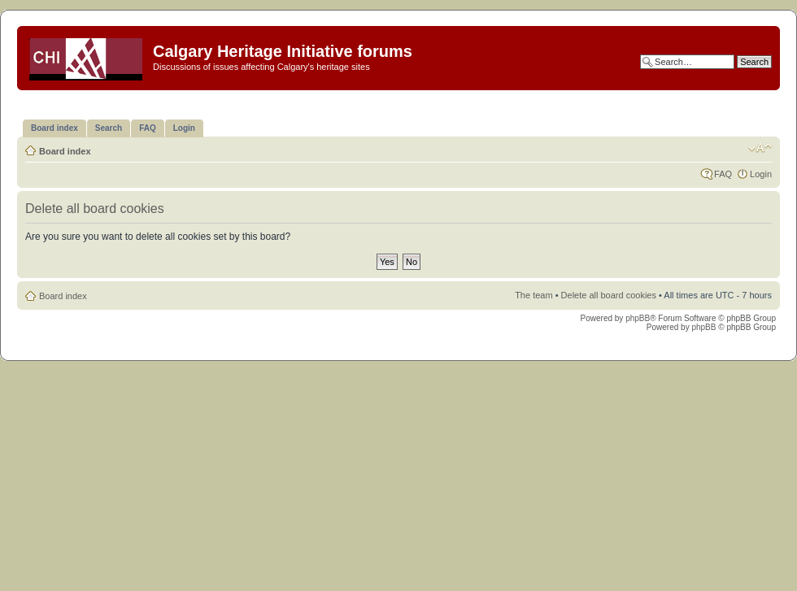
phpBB (637, 318)
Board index (65, 151)
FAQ (723, 174)
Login (761, 174)
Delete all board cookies (608, 295)
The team (533, 295)
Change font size (760, 148)
